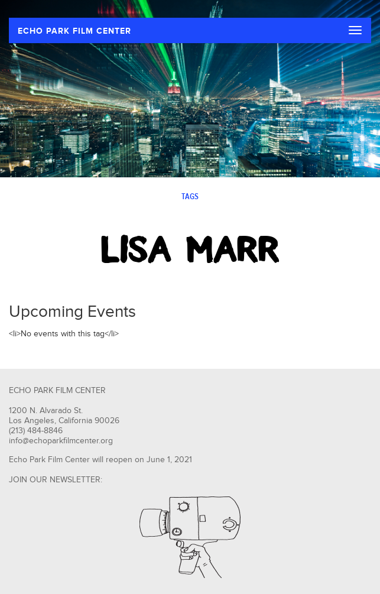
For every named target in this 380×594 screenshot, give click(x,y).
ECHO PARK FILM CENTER (74, 31)
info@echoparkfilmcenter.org (61, 441)
